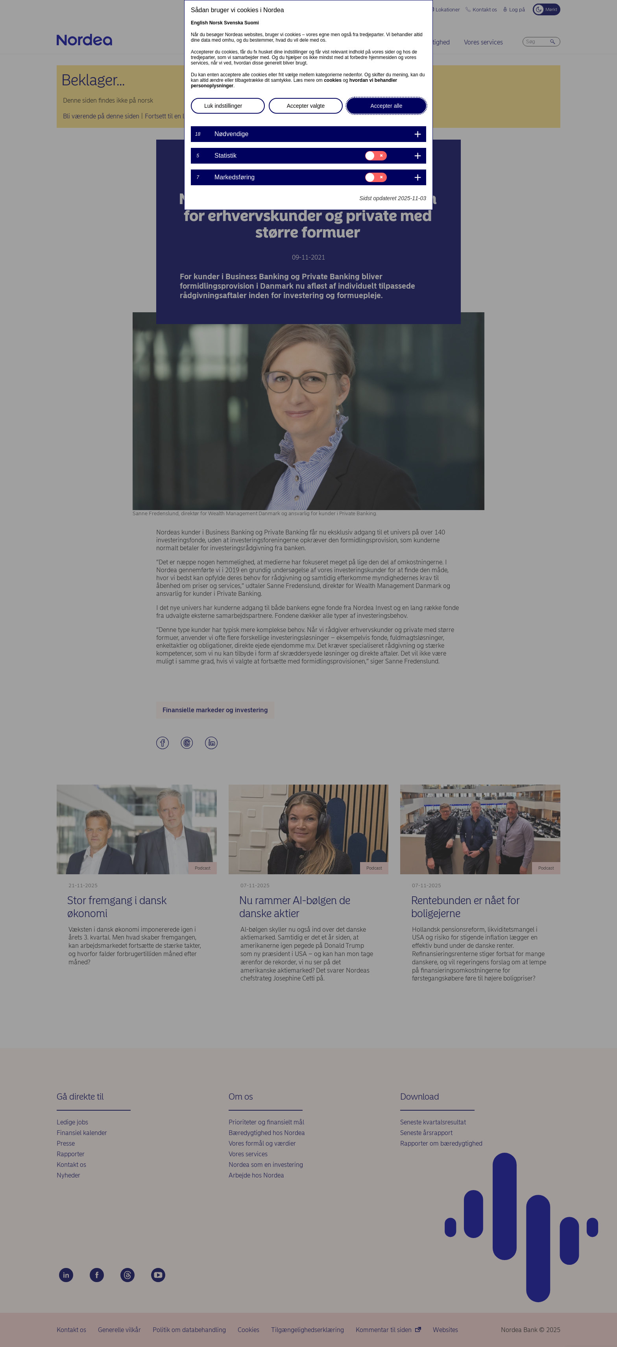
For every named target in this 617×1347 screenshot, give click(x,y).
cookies (333, 80)
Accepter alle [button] (387, 106)
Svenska (233, 23)
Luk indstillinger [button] (223, 106)
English (199, 23)
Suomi (251, 23)
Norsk (216, 23)
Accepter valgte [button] (306, 106)
